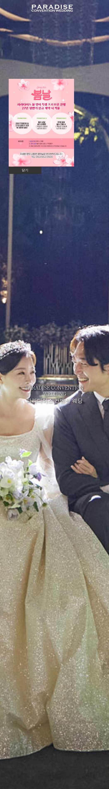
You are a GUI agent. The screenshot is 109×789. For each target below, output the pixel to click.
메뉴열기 (99, 7)
